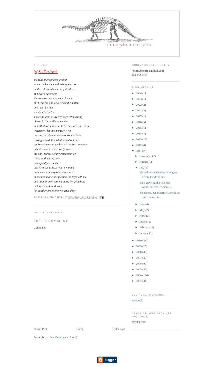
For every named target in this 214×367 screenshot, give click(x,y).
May (142, 210)
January (144, 233)
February (144, 227)
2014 (139, 133)
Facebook (137, 300)
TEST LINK (139, 322)
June (142, 204)
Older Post (118, 329)
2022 (139, 104)
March (143, 221)
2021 (139, 110)
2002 (139, 281)
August (143, 161)
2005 (139, 269)
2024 (139, 93)
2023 (139, 98)
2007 (139, 257)
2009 (139, 246)
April (142, 215)
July (142, 167)
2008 (139, 252)
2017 (139, 116)
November (145, 156)
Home (79, 329)
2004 (139, 275)
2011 (139, 150)
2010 (139, 240)
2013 (139, 139)
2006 (139, 263)
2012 (139, 145)
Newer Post (40, 329)
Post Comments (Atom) (63, 337)
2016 (139, 122)
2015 (139, 127)
